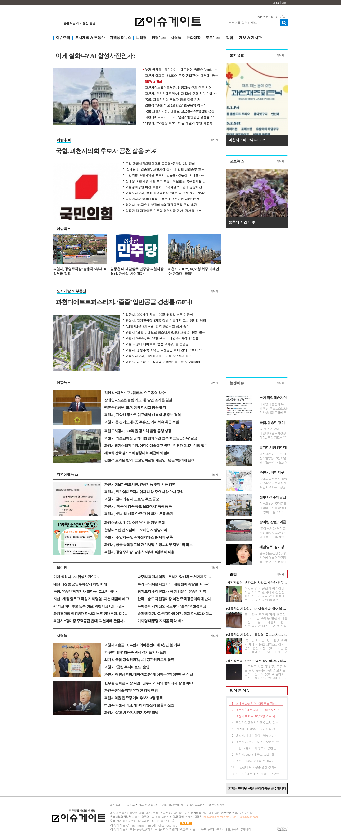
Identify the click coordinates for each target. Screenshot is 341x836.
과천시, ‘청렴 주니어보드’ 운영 (126, 667)
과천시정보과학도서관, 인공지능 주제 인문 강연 (178, 88)
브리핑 (141, 38)
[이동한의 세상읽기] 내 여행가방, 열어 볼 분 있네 (257, 608)
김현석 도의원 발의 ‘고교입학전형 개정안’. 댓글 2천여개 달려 (149, 460)
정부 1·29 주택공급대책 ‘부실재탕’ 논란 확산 (272, 497)
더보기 (214, 140)
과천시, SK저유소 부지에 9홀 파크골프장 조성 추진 (161, 205)
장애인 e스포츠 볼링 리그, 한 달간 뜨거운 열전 (138, 400)
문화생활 (193, 38)
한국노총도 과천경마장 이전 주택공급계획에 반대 (174, 599)
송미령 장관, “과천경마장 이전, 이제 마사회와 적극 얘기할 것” (175, 613)
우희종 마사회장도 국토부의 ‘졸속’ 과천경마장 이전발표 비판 (175, 606)
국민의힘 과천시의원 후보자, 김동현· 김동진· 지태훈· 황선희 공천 (166, 175)
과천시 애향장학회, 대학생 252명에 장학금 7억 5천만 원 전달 (148, 674)
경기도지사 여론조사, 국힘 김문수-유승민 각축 (171, 591)
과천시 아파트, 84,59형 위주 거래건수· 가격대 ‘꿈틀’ (181, 75)
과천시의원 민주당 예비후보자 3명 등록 (133, 698)
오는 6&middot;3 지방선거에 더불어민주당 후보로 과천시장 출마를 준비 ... (273, 557)
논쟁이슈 (237, 383)
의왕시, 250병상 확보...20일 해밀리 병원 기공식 (178, 123)
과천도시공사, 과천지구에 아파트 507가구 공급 (158, 356)
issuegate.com (140, 825)
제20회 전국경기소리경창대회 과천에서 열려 (137, 453)
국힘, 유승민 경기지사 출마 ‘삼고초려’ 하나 (85, 591)
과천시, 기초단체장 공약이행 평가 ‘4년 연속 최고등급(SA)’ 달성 (150, 438)
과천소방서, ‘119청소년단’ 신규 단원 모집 (134, 522)
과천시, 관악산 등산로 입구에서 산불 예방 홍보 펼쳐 (142, 415)
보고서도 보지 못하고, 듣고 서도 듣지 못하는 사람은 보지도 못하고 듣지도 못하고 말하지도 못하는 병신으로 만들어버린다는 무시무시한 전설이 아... (265, 674)
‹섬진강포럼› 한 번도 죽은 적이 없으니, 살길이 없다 (257, 661)
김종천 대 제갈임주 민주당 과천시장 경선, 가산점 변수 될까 (166, 211)
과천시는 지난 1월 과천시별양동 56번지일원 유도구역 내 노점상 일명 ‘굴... (273, 458)
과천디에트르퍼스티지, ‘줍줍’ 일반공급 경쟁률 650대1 (181, 117)
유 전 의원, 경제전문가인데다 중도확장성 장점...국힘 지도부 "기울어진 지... (273, 433)
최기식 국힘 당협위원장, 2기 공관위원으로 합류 (139, 660)
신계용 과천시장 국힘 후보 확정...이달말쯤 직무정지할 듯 (166, 181)
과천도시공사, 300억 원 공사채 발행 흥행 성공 (137, 431)
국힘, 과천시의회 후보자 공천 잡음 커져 (172, 99)
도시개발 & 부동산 (90, 38)
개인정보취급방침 (172, 804)
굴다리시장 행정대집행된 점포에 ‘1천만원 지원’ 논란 (162, 199)
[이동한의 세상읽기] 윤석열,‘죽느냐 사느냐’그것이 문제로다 (257, 635)
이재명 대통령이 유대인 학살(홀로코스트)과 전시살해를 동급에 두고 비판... (273, 408)
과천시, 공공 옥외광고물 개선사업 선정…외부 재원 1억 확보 (148, 545)
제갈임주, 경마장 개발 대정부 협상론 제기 (273, 547)
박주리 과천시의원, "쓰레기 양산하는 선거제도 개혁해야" (175, 577)
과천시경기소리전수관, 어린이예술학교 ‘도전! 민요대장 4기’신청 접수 (156, 445)
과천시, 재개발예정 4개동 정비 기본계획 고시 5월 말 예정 (166, 320)
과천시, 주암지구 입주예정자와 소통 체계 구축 (138, 537)
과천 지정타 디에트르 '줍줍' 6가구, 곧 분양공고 (159, 344)
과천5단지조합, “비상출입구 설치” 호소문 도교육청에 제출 (166, 362)
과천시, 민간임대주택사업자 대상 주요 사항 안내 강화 (181, 93)
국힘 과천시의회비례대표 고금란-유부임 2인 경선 (179, 111)
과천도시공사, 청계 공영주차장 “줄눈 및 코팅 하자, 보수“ (166, 193)
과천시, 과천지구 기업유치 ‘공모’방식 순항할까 (272, 472)
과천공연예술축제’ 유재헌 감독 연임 (131, 690)
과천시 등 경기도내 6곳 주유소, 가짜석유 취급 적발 (141, 422)
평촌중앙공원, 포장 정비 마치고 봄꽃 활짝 (135, 407)
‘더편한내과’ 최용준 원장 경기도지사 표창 (135, 652)
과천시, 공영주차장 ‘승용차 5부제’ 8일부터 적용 (79, 271)
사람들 (176, 38)
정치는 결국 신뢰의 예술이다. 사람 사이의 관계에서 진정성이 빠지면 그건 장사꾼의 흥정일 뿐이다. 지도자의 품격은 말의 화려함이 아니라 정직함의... (265, 596)
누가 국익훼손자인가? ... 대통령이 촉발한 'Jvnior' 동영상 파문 (181, 70)
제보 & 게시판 (250, 38)
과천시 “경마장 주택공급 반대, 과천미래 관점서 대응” (91, 621)
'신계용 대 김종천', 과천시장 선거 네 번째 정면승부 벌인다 (166, 169)
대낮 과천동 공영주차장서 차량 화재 (80, 584)
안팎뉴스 (159, 38)
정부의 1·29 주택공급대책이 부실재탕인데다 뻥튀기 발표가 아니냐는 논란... (273, 508)
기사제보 (129, 804)
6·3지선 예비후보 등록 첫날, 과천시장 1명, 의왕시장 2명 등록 (91, 606)
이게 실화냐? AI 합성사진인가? (95, 56)
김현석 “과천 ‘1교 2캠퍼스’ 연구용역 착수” (175, 105)
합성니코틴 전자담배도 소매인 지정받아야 (135, 530)
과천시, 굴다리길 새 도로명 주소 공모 (131, 499)
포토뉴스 (213, 38)
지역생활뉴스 (120, 38)
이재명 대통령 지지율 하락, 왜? (160, 621)
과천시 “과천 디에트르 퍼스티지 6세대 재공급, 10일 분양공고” (166, 332)
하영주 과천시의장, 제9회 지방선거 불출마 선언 (139, 705)
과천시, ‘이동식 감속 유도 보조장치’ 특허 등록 (138, 506)
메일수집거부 (216, 804)
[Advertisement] (257, 304)
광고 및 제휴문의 (148, 804)
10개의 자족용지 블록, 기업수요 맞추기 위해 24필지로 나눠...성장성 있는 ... (273, 483)
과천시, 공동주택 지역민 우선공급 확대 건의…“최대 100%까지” (166, 350)
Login (276, 2)
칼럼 (229, 38)
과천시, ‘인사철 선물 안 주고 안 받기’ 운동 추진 (138, 514)
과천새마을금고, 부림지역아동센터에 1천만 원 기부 (142, 645)
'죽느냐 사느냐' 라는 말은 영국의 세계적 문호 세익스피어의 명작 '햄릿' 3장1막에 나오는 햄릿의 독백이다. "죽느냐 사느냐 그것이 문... (266, 648)
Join (284, 2)
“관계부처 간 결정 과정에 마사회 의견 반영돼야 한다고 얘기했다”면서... (273, 532)
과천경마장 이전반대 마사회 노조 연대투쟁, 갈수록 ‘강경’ (91, 613)
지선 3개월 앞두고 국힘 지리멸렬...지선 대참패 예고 (91, 599)
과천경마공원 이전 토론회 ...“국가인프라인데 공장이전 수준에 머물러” (166, 187)
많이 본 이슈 (238, 690)
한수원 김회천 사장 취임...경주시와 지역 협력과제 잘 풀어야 (148, 683)
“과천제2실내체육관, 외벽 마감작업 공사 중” (157, 326)
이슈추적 (63, 38)
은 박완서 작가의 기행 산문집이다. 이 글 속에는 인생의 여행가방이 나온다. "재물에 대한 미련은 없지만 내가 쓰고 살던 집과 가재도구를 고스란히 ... (266, 622)
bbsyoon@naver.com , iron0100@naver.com (230, 816)
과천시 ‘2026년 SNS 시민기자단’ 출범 (131, 712)
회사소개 (115, 804)
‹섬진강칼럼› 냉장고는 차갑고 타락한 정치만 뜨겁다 (257, 582)
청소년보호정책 (196, 804)
